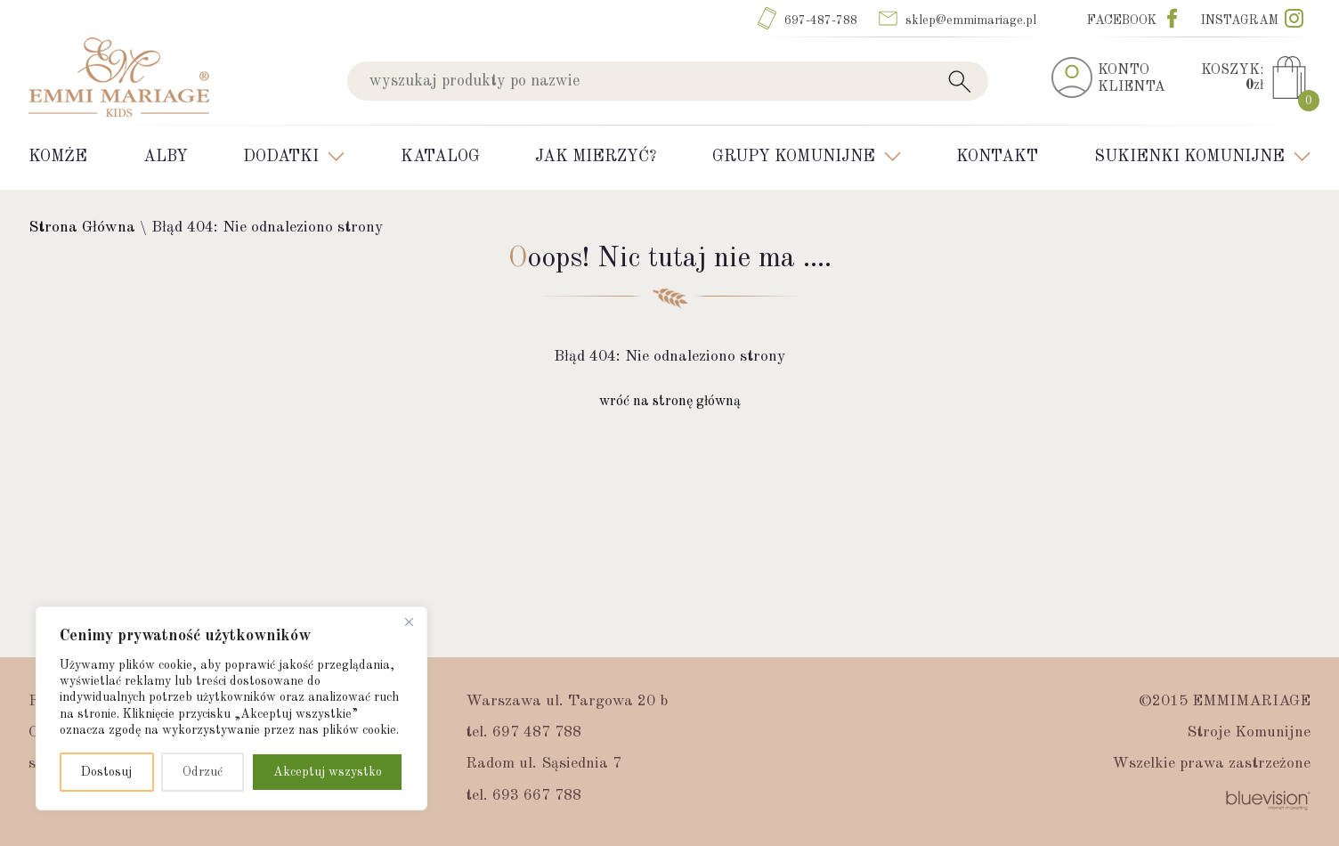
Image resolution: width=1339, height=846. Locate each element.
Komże (57, 157)
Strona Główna (81, 227)
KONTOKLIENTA (1131, 78)
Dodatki (281, 157)
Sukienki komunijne (1189, 157)
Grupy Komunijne (793, 157)
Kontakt (997, 157)
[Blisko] (408, 621)
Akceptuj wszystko (327, 772)
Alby (165, 157)
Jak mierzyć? (595, 157)
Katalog (440, 157)
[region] (231, 708)
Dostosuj (106, 772)
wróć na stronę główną (670, 402)
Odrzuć (203, 772)
